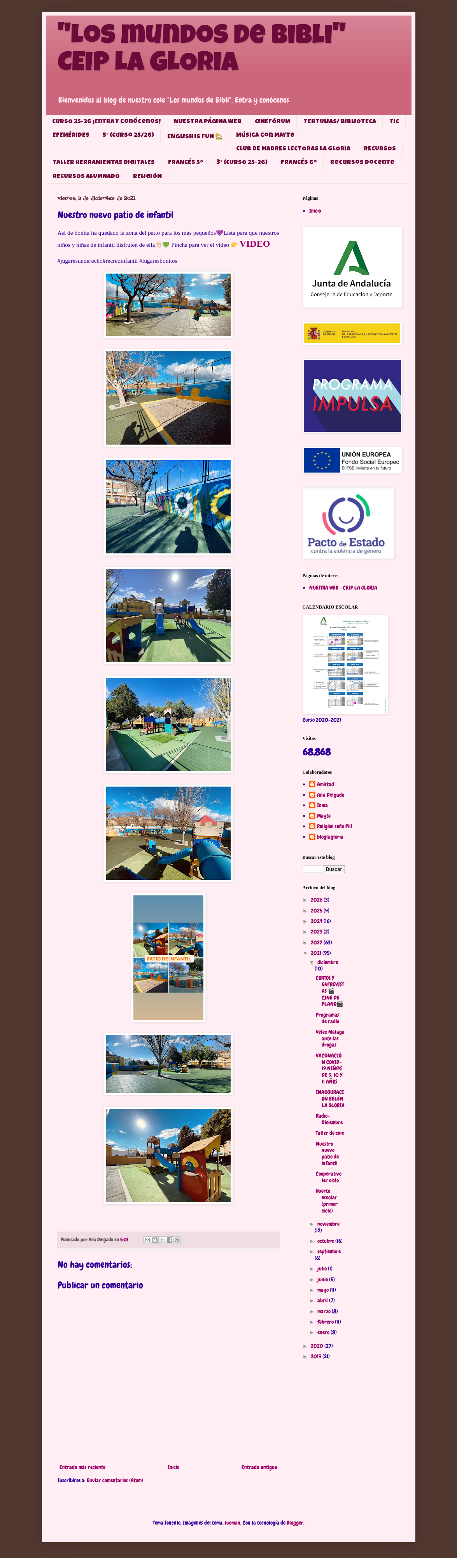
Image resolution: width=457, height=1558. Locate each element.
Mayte (324, 816)
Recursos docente (362, 163)
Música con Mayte (265, 136)
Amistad (325, 784)
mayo (323, 1289)
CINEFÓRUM (272, 122)
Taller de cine (330, 1132)
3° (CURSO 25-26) (242, 163)
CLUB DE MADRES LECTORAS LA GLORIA (293, 149)
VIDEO (255, 244)
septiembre (329, 1251)
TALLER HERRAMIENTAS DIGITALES (104, 163)
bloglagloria (330, 837)
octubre (326, 1240)
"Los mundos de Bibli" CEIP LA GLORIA (202, 51)
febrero (326, 1321)
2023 (317, 931)
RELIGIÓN (147, 177)
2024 (317, 921)
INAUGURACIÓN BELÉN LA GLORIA (330, 1099)
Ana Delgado (330, 795)
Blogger (295, 1522)
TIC (394, 122)
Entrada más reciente (82, 1467)
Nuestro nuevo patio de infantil (327, 1153)
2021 (316, 952)
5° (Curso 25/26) (128, 136)
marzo (324, 1311)
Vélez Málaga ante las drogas (330, 1038)
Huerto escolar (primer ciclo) (327, 1200)
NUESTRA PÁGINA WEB (208, 122)
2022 (317, 942)
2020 (317, 1345)
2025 (317, 910)
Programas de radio (327, 1018)
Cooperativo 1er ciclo (328, 1177)
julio (322, 1268)
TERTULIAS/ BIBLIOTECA (339, 122)
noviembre (328, 1223)
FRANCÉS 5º (185, 163)
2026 (317, 899)
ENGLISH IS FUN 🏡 (195, 137)
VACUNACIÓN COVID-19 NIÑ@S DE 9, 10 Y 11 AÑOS (329, 1068)
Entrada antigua (259, 1467)
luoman (232, 1522)
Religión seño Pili (334, 826)
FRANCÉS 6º (299, 163)
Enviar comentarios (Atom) (115, 1480)
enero (324, 1332)
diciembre (327, 962)
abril (323, 1300)
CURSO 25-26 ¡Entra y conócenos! (106, 122)
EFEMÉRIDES (71, 136)
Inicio (173, 1467)
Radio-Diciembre (329, 1119)
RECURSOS (380, 149)
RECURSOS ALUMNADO (86, 177)
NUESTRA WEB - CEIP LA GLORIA (343, 587)
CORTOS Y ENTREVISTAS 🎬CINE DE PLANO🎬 (330, 990)
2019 (316, 1356)
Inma (322, 805)
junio (323, 1279)
